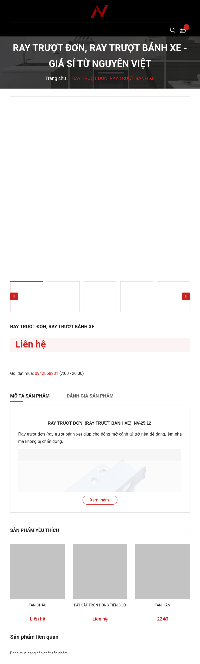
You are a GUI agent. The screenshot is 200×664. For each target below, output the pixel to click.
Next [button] (186, 296)
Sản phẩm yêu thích (34, 530)
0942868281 (46, 373)
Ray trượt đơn (31, 434)
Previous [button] (14, 296)
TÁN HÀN (162, 605)
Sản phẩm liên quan (34, 637)
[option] (100, 186)
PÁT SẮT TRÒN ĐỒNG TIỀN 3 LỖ (100, 605)
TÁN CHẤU (37, 605)
